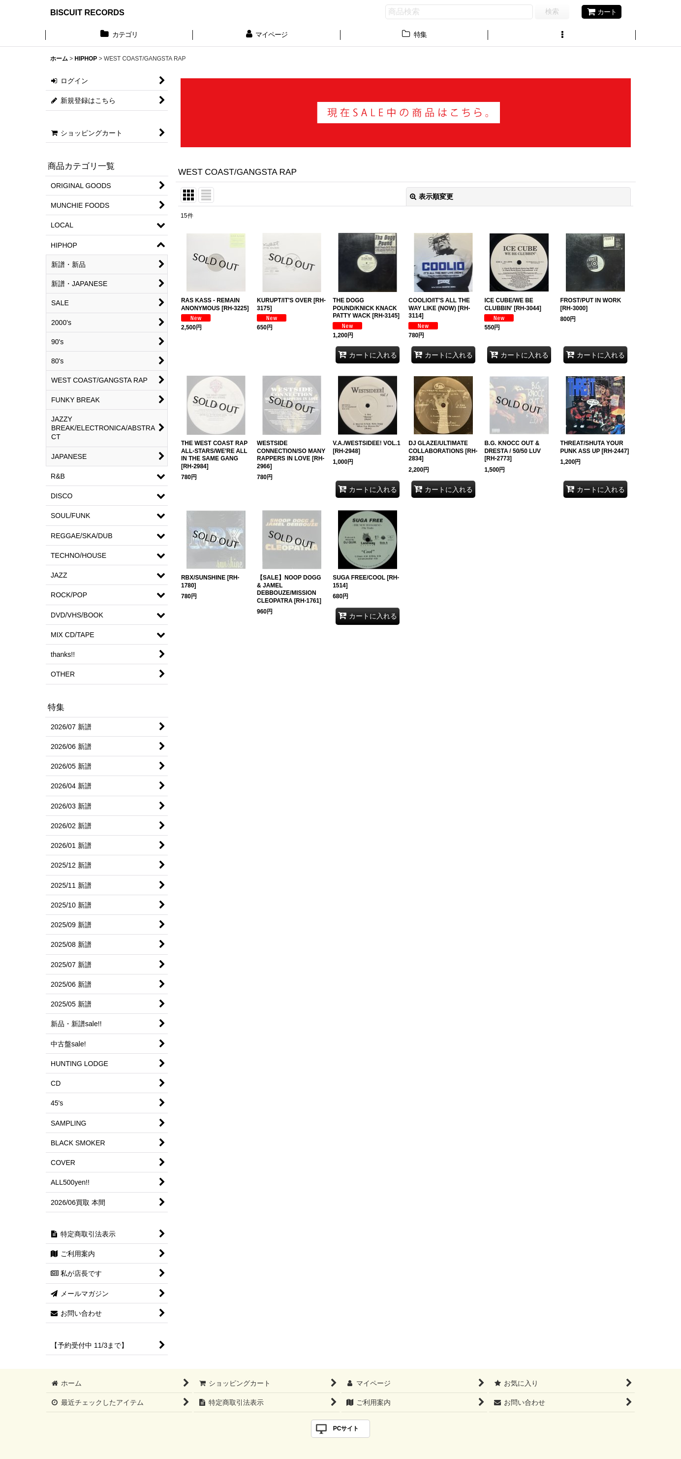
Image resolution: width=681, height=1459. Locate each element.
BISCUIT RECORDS (87, 12)
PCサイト (346, 1428)
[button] (562, 35)
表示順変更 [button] (431, 196)
